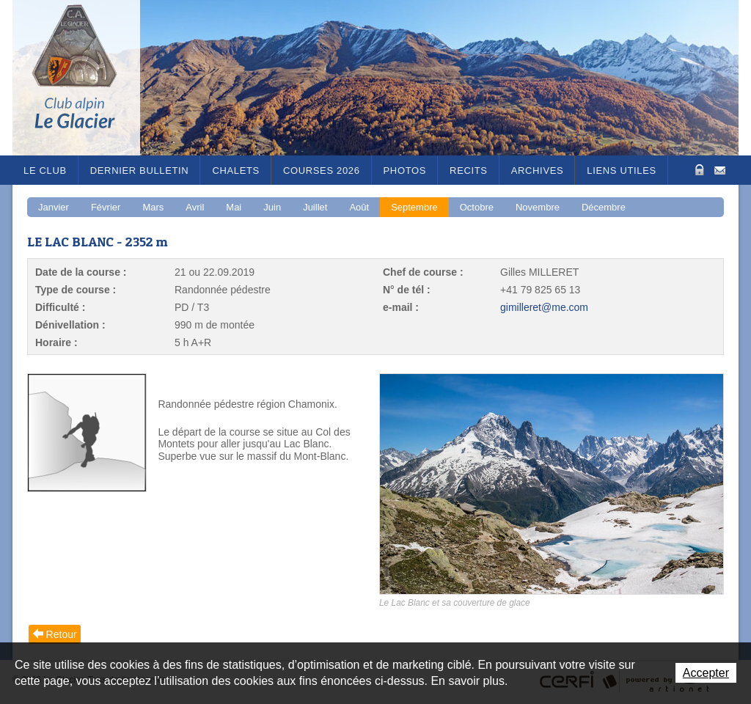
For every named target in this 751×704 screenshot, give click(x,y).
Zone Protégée (698, 169)
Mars (153, 207)
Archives (537, 170)
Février (105, 207)
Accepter (706, 673)
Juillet (315, 207)
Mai (233, 207)
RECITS (469, 170)
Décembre (604, 207)
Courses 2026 (321, 170)
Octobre (477, 207)
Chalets (236, 170)
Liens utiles (621, 170)
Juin (272, 207)
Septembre (414, 207)
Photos (405, 170)
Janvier (53, 207)
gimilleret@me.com (544, 307)
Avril (195, 207)
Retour (61, 634)
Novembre (538, 207)
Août (359, 207)
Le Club (45, 170)
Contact (719, 169)
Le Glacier (85, 77)
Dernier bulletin (139, 170)
